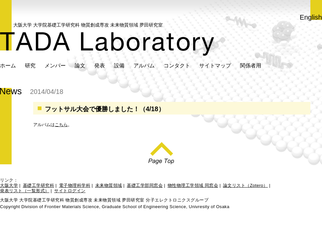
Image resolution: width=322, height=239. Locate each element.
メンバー (55, 65)
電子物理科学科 (75, 185)
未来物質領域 (108, 185)
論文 (80, 65)
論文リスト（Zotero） (245, 185)
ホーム (8, 65)
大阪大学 (9, 185)
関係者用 (250, 65)
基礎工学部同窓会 (145, 185)
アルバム (144, 65)
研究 (30, 65)
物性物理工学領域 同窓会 (193, 185)
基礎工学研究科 (38, 185)
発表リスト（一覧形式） (24, 190)
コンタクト (177, 65)
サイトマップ (215, 65)
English (311, 17)
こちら (61, 124)
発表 (99, 65)
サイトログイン (70, 190)
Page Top (161, 151)
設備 (119, 65)
